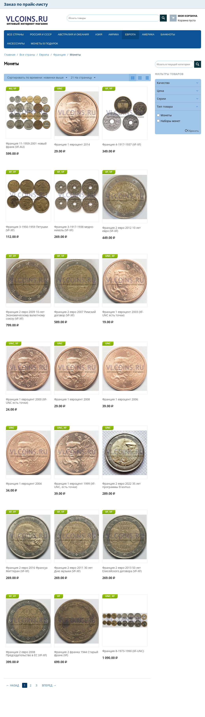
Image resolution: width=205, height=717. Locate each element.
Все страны (15, 34)
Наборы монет (168, 121)
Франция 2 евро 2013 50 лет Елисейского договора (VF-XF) (122, 569)
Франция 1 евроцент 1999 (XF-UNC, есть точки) (74, 485)
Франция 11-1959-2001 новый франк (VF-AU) (26, 145)
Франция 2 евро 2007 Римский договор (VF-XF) (75, 313)
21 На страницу (83, 78)
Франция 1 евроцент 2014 (72, 144)
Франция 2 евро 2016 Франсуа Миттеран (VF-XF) (27, 569)
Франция (59, 54)
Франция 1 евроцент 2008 (72, 399)
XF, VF (108, 88)
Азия (98, 34)
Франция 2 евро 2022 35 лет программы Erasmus (121, 485)
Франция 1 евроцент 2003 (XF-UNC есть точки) (123, 313)
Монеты (164, 115)
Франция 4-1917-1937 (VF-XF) (121, 144)
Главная (9, 54)
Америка (148, 34)
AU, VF (12, 88)
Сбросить (193, 130)
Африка (113, 34)
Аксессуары (16, 43)
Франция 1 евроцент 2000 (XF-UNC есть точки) (26, 401)
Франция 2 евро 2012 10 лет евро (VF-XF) (121, 229)
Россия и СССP (40, 34)
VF (58, 596)
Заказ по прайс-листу (26, 4)
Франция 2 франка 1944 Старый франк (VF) (76, 653)
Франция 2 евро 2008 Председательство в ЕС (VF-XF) (26, 653)
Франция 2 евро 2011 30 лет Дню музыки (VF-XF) (73, 569)
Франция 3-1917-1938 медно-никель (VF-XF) (74, 228)
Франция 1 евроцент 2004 (24, 483)
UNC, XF (110, 256)
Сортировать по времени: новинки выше (37, 78)
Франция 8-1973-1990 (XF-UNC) (123, 651)
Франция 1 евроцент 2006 (120, 399)
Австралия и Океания (73, 34)
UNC (59, 88)
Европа (130, 34)
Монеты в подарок (44, 43)
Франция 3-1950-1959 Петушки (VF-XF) (27, 228)
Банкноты (168, 34)
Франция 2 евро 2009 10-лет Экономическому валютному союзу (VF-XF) (25, 315)
